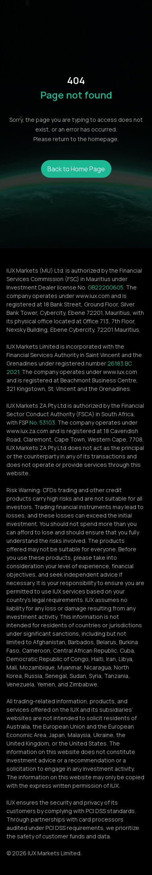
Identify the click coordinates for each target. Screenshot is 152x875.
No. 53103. (42, 422)
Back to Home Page (76, 168)
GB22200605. (106, 287)
